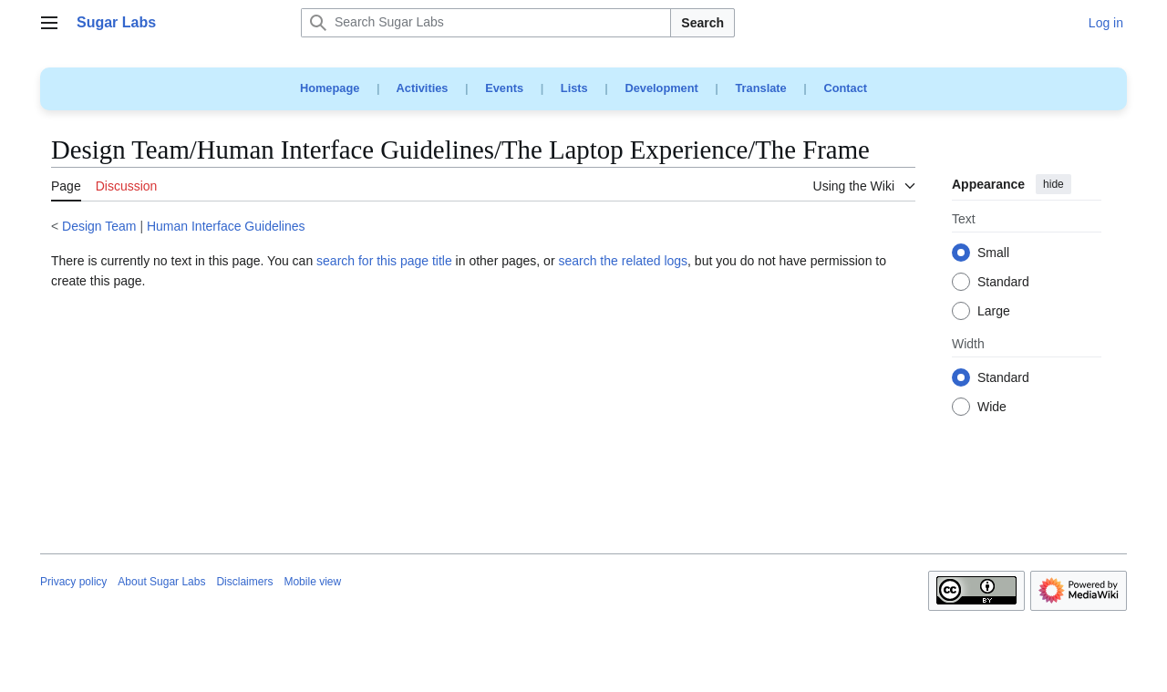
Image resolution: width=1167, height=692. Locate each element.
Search (702, 22)
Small (993, 253)
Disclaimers (244, 581)
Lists (574, 88)
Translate (761, 88)
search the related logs (622, 260)
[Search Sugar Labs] (486, 22)
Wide (992, 407)
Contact (845, 88)
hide (1053, 184)
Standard (1003, 282)
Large (993, 312)
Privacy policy (73, 581)
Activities (423, 88)
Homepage (329, 88)
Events (504, 88)
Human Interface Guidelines (226, 226)
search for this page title (384, 260)
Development (661, 88)
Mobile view (312, 581)
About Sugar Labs (161, 581)
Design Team (99, 226)
